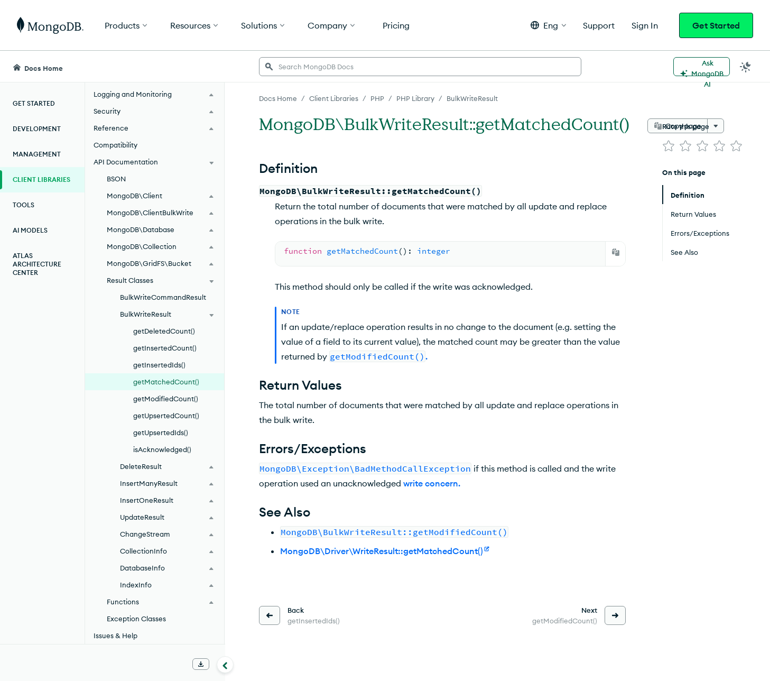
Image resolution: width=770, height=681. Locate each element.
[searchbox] (420, 66)
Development (37, 129)
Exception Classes (136, 618)
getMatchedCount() (166, 382)
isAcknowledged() (162, 449)
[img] (668, 146)
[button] (548, 25)
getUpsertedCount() (166, 415)
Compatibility (115, 145)
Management (37, 154)
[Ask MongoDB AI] (701, 66)
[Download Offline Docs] (200, 664)
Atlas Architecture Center (37, 264)
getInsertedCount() (165, 348)
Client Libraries (41, 179)
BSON (116, 178)
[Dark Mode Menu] (745, 66)
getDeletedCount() (164, 331)
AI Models (30, 230)
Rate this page (685, 126)
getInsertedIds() (159, 365)
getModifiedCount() (165, 398)
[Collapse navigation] (225, 664)
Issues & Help (115, 635)
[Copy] (615, 252)
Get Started (716, 25)
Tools (23, 205)
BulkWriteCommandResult (163, 297)
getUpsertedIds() (160, 432)
